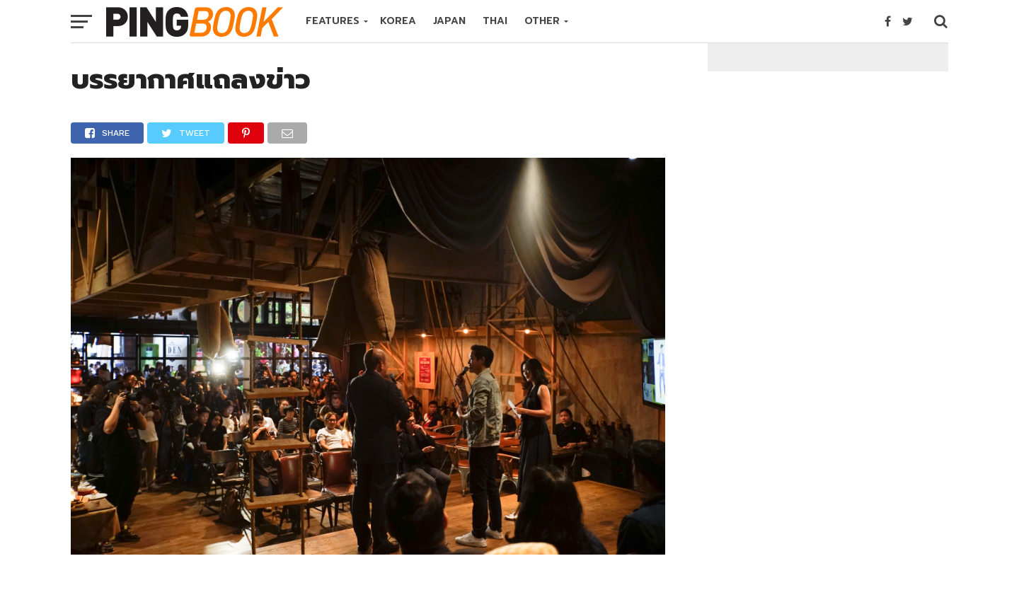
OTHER (542, 20)
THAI (495, 20)
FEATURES (332, 20)
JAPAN (449, 20)
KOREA (398, 20)
